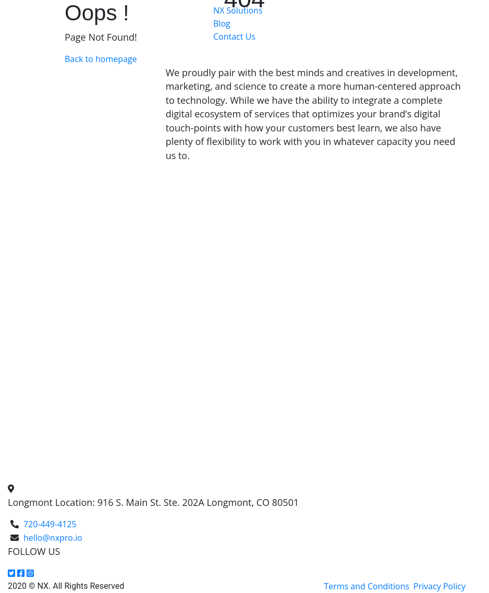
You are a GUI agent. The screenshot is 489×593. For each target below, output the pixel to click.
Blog (221, 23)
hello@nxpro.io (52, 537)
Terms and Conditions (366, 586)
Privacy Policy (439, 586)
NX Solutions (238, 10)
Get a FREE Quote (247, 52)
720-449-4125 (50, 524)
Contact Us (234, 36)
